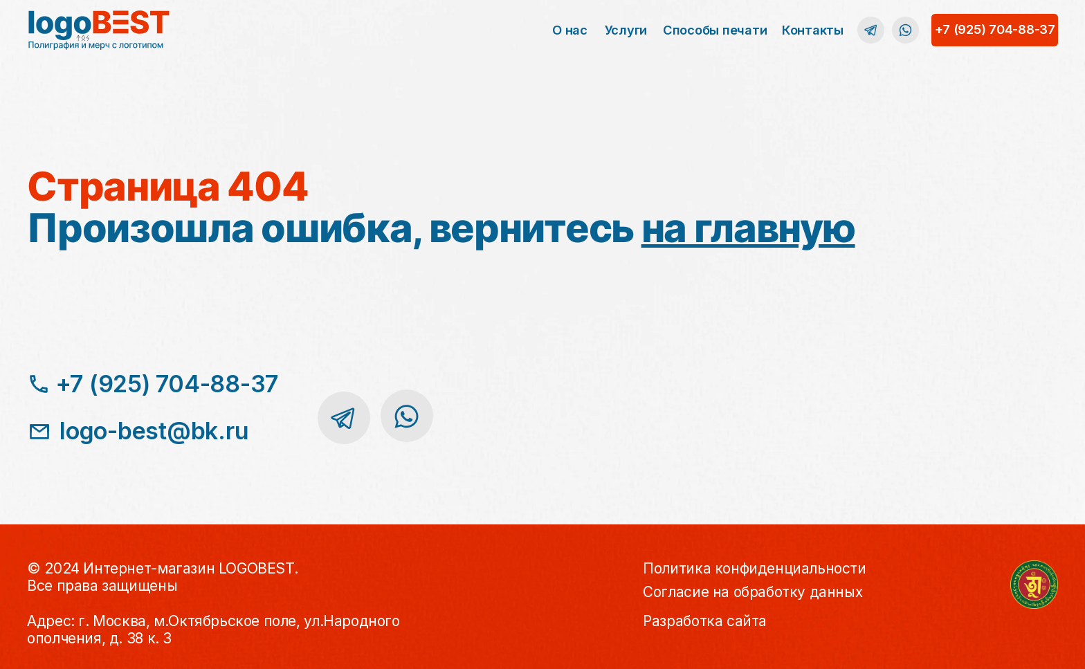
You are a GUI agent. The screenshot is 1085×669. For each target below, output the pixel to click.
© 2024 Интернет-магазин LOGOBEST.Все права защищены (162, 577)
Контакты (813, 29)
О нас (569, 29)
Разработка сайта (705, 621)
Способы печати (715, 29)
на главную (748, 227)
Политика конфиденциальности (754, 568)
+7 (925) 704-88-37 (995, 29)
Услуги (626, 29)
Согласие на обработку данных (752, 592)
